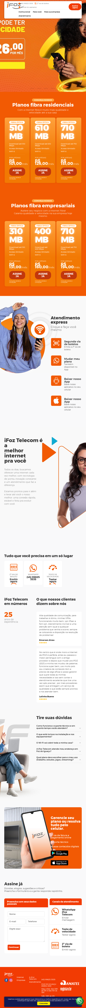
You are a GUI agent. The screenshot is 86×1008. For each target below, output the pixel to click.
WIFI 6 (12, 151)
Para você (37, 12)
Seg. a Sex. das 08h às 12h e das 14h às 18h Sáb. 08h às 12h (49, 992)
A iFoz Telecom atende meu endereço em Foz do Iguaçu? (58, 750)
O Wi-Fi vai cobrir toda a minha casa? (58, 743)
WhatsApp (33, 577)
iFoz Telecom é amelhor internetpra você (23, 451)
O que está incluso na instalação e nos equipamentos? (58, 735)
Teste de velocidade (52, 578)
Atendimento (25, 16)
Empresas (21, 980)
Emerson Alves (46, 640)
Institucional (24, 12)
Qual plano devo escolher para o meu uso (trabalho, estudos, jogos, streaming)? (58, 759)
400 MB (43, 235)
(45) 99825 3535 (27, 3)
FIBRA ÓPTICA (17, 122)
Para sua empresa (52, 12)
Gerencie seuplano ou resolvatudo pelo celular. (65, 823)
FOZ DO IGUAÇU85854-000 (48, 985)
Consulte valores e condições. (15, 178)
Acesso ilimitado (16, 148)
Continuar (14, 947)
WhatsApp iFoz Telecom (69, 914)
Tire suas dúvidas (54, 718)
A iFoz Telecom (33, 978)
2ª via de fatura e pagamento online (61, 836)
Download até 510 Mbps (17, 145)
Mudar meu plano (73, 364)
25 (12, 617)
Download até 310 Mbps (17, 248)
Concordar (43, 1003)
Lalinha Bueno (46, 697)
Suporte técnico (59, 842)
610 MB (42, 132)
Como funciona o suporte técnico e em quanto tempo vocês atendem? (58, 727)
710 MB (67, 132)
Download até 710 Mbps (69, 145)
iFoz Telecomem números (16, 601)
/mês (17, 162)
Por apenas (14, 158)
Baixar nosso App (73, 384)
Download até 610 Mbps (43, 145)
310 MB (16, 235)
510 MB (16, 132)
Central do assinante (29, 7)
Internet (20, 977)
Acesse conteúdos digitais (65, 846)
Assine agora (75, 7)
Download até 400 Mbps (41, 248)
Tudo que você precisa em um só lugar (38, 556)
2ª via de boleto (43, 3)
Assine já (17, 171)
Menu (32, 974)
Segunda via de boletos (73, 345)
